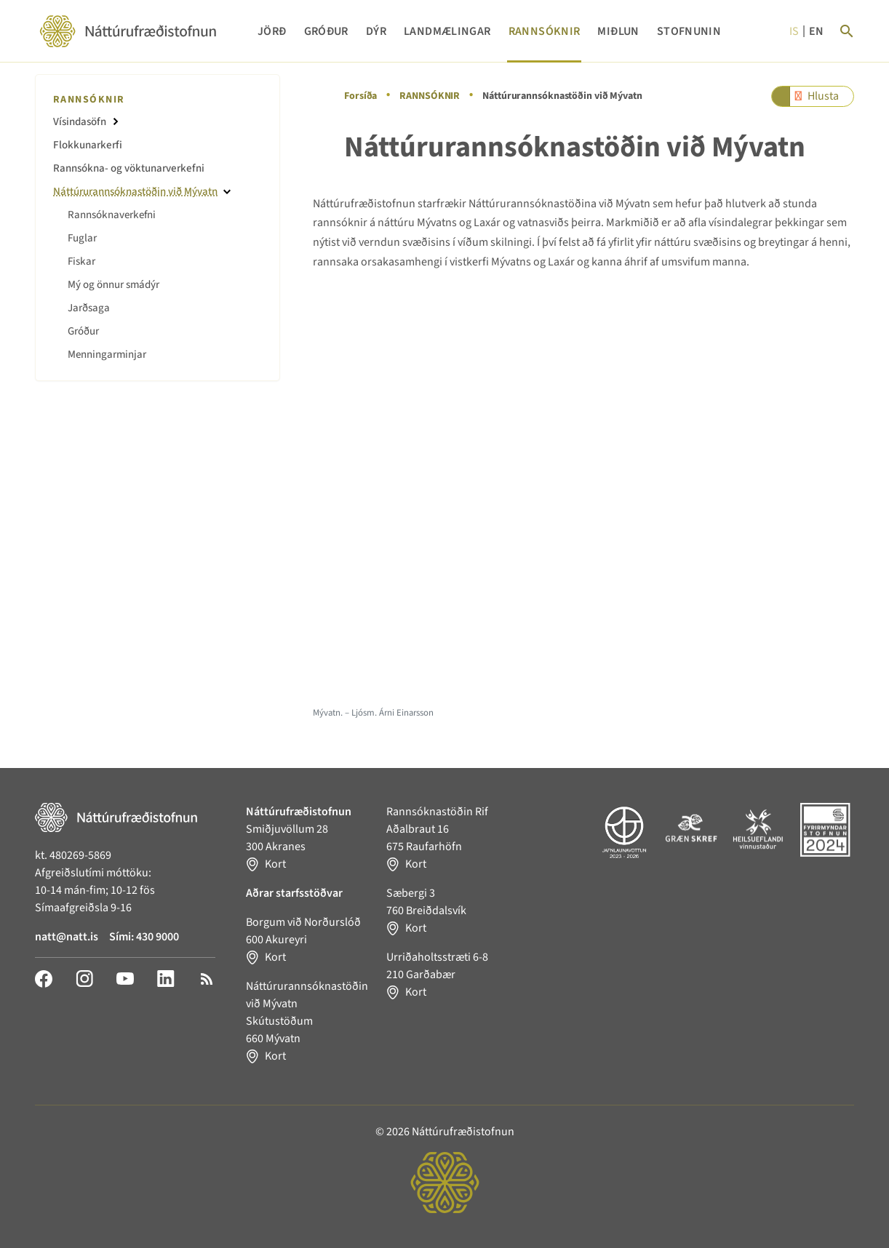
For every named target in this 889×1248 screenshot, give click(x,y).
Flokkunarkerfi (87, 145)
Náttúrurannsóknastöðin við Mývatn (135, 191)
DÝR (376, 31)
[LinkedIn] (166, 978)
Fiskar (81, 261)
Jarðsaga (89, 308)
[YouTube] (125, 978)
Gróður (83, 331)
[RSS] (206, 978)
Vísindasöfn (79, 121)
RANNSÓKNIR (545, 31)
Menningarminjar (107, 354)
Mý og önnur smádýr (113, 284)
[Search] (846, 31)
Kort (275, 864)
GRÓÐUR (326, 31)
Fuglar (82, 238)
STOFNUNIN (689, 31)
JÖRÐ (272, 31)
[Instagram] (84, 978)
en (816, 31)
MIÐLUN (618, 31)
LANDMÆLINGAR (447, 31)
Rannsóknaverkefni (112, 215)
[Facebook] (43, 978)
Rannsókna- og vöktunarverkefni (128, 168)
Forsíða (360, 96)
